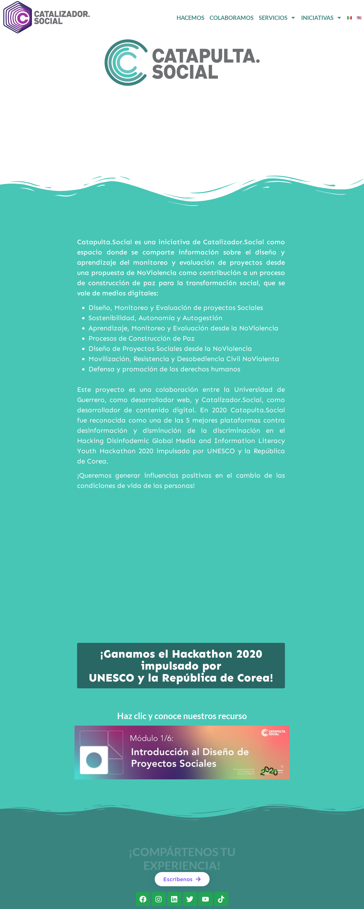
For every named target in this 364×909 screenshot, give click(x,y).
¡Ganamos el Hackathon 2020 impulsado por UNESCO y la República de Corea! (181, 666)
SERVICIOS (277, 17)
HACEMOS (190, 17)
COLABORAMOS (232, 17)
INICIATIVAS (321, 17)
